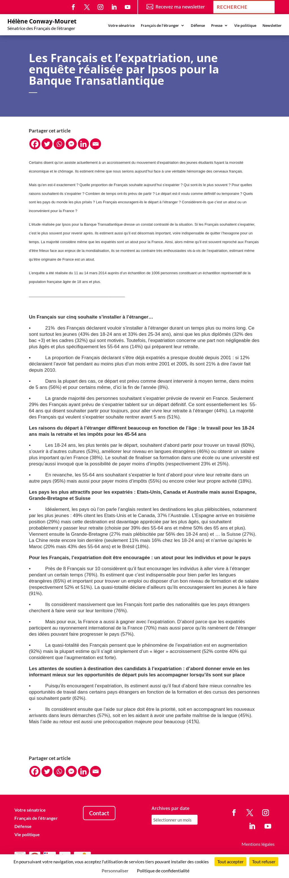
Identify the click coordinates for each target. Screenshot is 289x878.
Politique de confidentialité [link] (163, 870)
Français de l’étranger (160, 25)
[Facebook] (34, 143)
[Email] (95, 143)
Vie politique (245, 25)
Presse (216, 25)
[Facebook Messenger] (71, 143)
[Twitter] (46, 143)
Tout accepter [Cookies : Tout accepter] (230, 861)
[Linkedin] (83, 143)
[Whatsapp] (59, 143)
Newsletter (272, 25)
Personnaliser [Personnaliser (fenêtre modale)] (115, 870)
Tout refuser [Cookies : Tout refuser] (263, 861)
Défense (198, 25)
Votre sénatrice (121, 25)
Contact (99, 813)
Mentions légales (258, 844)
